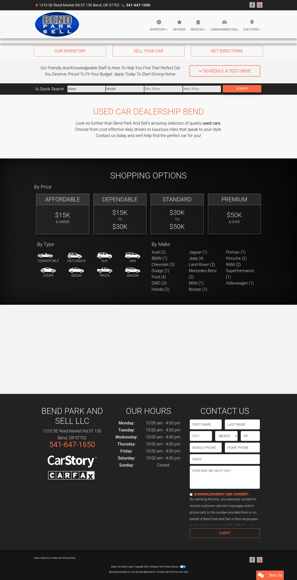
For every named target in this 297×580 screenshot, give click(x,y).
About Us (45, 558)
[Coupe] (48, 272)
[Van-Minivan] (132, 257)
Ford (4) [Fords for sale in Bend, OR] (159, 276)
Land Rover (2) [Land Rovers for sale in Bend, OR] (202, 264)
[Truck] (104, 272)
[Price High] (202, 88)
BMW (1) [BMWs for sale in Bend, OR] (159, 258)
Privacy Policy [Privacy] (69, 558)
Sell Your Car (148, 50)
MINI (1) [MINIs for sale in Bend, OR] (196, 283)
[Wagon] (132, 272)
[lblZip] (250, 436)
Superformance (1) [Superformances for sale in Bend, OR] (240, 273)
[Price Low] (163, 88)
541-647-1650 (138, 5)
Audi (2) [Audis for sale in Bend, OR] (159, 252)
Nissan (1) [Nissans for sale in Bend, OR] (198, 289)
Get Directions (227, 50)
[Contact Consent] (191, 494)
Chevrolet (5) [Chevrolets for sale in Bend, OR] (163, 264)
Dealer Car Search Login (122, 567)
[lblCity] (201, 436)
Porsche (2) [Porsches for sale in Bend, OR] (236, 258)
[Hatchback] (76, 257)
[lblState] (226, 436)
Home (37, 558)
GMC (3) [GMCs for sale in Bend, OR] (159, 283)
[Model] (125, 88)
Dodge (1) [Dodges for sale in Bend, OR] (160, 270)
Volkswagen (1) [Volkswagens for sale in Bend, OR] (240, 283)
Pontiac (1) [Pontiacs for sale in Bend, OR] (236, 252)
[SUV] (104, 257)
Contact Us (56, 558)
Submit (225, 533)
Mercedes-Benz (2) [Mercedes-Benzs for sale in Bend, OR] (203, 273)
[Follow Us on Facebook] (252, 5)
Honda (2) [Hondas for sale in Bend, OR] (161, 289)
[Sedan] (76, 272)
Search (242, 89)
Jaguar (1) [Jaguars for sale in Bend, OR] (198, 252)
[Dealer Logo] (57, 24)
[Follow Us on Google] (260, 5)
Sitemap (154, 567)
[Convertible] (48, 257)
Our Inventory (70, 50)
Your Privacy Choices (172, 567)
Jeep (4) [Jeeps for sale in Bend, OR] (196, 258)
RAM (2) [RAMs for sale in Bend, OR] (233, 264)
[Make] (86, 88)
